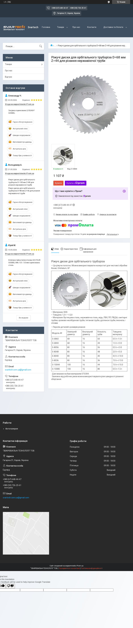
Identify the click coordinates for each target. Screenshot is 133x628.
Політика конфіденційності (92, 568)
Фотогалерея (11, 429)
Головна (46, 27)
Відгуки (8, 77)
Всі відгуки (23, 318)
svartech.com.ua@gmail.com (18, 370)
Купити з (76, 183)
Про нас (76, 27)
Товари (60, 27)
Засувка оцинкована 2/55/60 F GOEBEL (21, 111)
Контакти (91, 27)
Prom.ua (80, 566)
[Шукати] (40, 46)
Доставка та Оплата (113, 27)
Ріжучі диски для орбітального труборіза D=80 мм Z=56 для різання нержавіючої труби (24, 190)
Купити (58, 183)
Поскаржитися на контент (69, 568)
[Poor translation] (10, 586)
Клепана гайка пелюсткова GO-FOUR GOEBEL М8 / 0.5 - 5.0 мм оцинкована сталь (24, 262)
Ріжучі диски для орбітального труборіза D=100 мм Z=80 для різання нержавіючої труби (21, 182)
